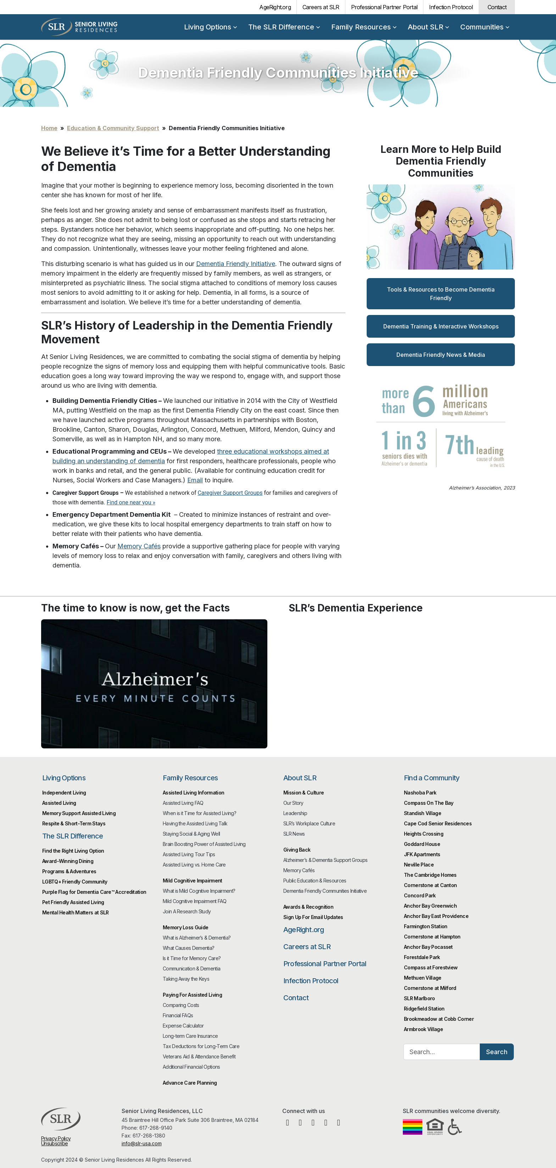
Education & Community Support (113, 128)
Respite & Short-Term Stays (73, 823)
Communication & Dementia (191, 968)
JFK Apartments (422, 854)
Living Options (210, 27)
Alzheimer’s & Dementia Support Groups (325, 860)
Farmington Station (425, 926)
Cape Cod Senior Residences (438, 823)
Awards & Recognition (308, 907)
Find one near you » (131, 502)
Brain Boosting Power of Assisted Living (204, 844)
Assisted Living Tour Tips (189, 854)
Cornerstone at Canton (430, 885)
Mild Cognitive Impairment (192, 881)
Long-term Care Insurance (190, 1036)
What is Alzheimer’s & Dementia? (196, 938)
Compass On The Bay (428, 803)
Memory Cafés (139, 546)
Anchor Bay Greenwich (430, 906)
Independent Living (64, 793)
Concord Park (420, 895)
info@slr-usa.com (142, 1143)
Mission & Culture (303, 793)
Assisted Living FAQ (183, 803)
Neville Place (419, 865)
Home (49, 128)
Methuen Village (422, 978)
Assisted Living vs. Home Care (194, 865)
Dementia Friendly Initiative (235, 263)
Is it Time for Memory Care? (192, 958)
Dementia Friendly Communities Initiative (325, 891)
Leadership (295, 813)
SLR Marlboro (419, 998)
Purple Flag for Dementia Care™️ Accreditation (94, 892)
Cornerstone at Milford (430, 988)
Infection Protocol (451, 7)
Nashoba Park (420, 793)
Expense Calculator (183, 1026)
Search (496, 1052)
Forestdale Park (422, 957)
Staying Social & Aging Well (191, 834)
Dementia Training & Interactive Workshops (441, 326)
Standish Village (422, 813)
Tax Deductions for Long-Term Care (201, 1046)
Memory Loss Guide (185, 927)
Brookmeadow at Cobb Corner (439, 1019)
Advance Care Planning (190, 1083)
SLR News (294, 834)
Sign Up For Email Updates (313, 917)
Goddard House (422, 844)
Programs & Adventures (69, 871)
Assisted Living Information (193, 793)
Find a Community (432, 778)
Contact (497, 7)
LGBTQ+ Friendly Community (74, 882)
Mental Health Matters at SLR (75, 912)
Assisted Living (59, 803)
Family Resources (363, 27)
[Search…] (441, 1052)
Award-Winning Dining (67, 861)
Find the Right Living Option (73, 851)
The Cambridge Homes (430, 875)
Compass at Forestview (430, 967)
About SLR (428, 27)
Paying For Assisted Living (192, 995)
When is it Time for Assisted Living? (199, 813)
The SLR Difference (284, 27)
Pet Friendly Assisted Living (73, 902)
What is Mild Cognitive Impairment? (199, 891)
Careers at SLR (320, 7)
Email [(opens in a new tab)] (195, 480)
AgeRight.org (274, 7)
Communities (484, 27)
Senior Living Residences (79, 27)
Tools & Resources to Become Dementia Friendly (441, 293)
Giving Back (296, 850)
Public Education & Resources (314, 881)
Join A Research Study (187, 911)
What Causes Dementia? (188, 948)
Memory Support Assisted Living (79, 813)
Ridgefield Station (424, 1009)
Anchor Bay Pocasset (428, 947)
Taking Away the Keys (186, 979)
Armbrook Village (423, 1029)
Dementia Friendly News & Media (440, 354)
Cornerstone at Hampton (432, 937)
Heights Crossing (423, 834)
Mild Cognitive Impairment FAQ (195, 901)
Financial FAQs (178, 1015)
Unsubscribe (54, 1143)
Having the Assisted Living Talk (195, 823)
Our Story (293, 803)
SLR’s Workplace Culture (309, 823)
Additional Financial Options (191, 1067)
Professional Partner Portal (384, 7)
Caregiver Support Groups (230, 492)
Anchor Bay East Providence (436, 916)
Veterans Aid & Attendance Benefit (199, 1056)
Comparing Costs (181, 1005)
